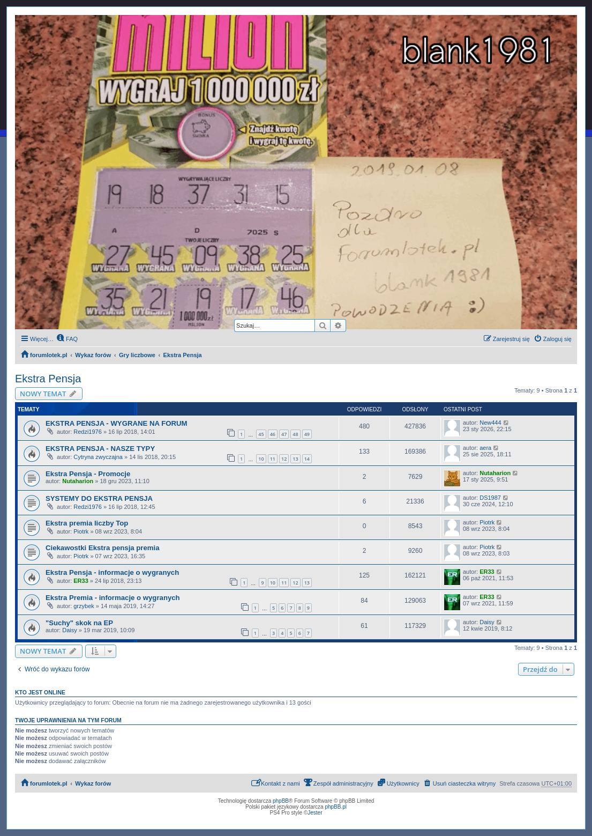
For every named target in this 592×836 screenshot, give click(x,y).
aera (485, 448)
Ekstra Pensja (48, 378)
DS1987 (490, 497)
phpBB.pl (336, 807)
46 (272, 434)
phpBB (281, 801)
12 (284, 458)
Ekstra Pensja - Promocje (88, 474)
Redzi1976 (87, 431)
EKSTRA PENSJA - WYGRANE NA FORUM (117, 423)
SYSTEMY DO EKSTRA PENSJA (99, 498)
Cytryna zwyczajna (98, 457)
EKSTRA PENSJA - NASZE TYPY (100, 449)
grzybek (83, 606)
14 (307, 458)
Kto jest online (40, 692)
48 (295, 434)
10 (261, 458)
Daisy (69, 630)
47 (284, 434)
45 (261, 434)
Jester (315, 813)
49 (307, 434)
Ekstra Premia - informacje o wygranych (113, 598)
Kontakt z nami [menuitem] (275, 783)
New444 (490, 422)
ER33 (80, 581)
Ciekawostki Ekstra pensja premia (103, 548)
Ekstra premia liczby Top (87, 523)
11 (272, 458)
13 (295, 458)
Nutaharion (77, 481)
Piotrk (80, 531)
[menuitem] (67, 338)
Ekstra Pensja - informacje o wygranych (112, 572)
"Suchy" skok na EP (79, 623)
